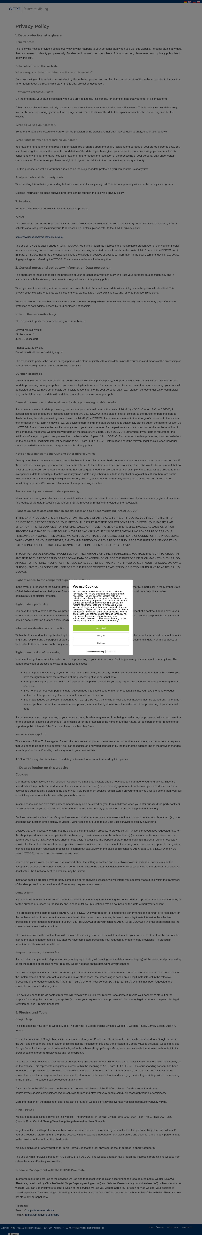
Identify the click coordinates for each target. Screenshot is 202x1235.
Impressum (110, 651)
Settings (101, 643)
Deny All (101, 635)
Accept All (101, 628)
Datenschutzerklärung (95, 651)
